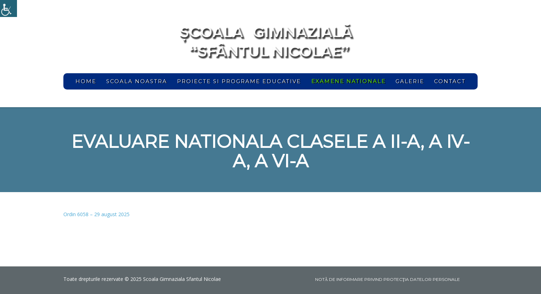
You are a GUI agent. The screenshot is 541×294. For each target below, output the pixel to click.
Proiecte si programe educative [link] (239, 81)
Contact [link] (450, 81)
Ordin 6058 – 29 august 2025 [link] (96, 214)
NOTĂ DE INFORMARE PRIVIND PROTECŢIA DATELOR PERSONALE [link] (387, 279)
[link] (8, 8)
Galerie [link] (409, 81)
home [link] (85, 81)
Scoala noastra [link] (136, 81)
